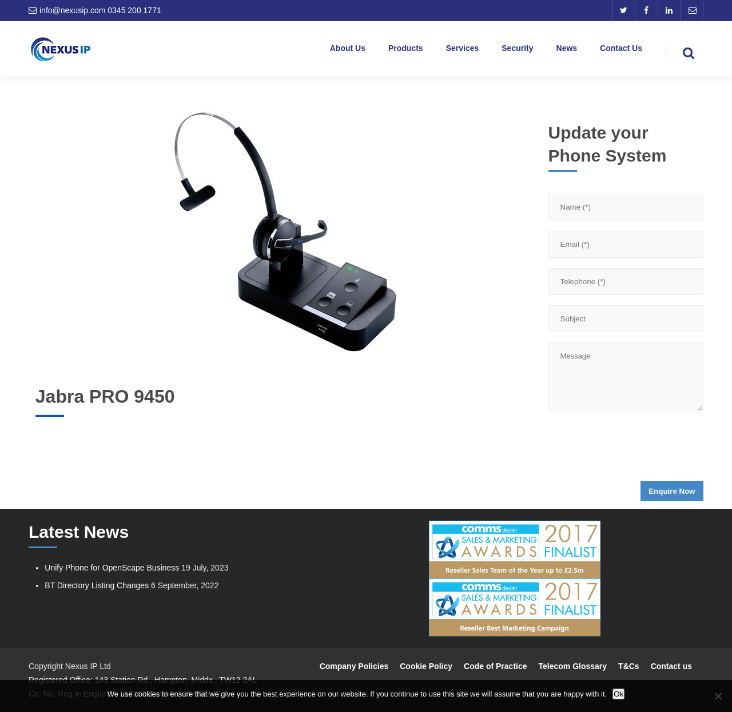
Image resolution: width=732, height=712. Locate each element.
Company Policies (354, 666)
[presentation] (635, 449)
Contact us (671, 666)
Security (517, 50)
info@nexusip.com (72, 10)
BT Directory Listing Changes (97, 585)
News (567, 50)
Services (462, 50)
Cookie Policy (426, 666)
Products (405, 50)
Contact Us (621, 50)
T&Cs (628, 666)
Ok (618, 694)
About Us (347, 50)
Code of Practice (495, 666)
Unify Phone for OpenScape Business (112, 567)
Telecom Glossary (573, 666)
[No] (717, 696)
